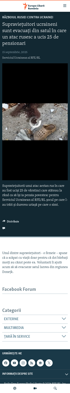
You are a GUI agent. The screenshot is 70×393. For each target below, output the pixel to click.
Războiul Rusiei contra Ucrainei (27, 17)
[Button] (10, 222)
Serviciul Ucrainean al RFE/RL (21, 57)
